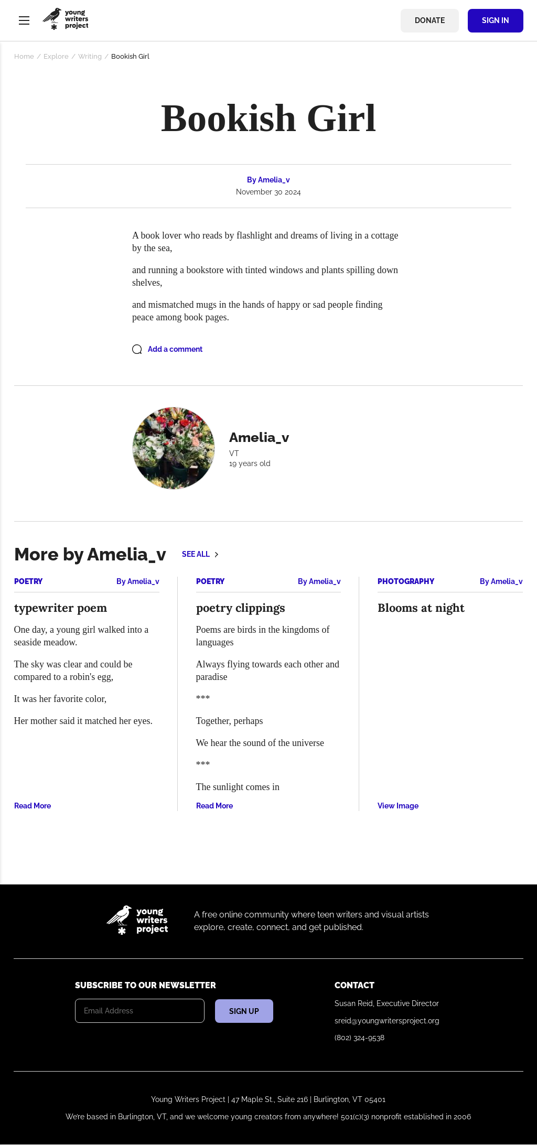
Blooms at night (421, 607)
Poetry (28, 581)
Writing (90, 56)
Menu (24, 20)
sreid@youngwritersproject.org (387, 1021)
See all (196, 554)
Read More (32, 806)
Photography (406, 581)
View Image (398, 806)
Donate (430, 20)
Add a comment (175, 349)
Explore (56, 56)
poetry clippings (240, 607)
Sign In (495, 20)
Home (24, 56)
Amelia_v (274, 180)
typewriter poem (60, 607)
